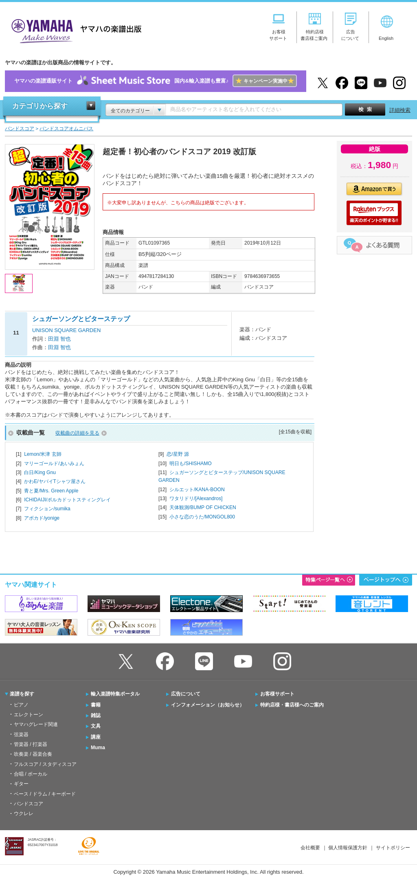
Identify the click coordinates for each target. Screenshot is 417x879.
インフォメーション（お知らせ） (207, 705)
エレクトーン (28, 714)
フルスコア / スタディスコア (45, 764)
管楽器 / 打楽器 (30, 744)
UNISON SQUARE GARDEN (66, 330)
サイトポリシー (393, 848)
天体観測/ (202, 507)
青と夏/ (51, 491)
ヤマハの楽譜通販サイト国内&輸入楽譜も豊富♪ (155, 81)
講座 (96, 737)
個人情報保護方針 (347, 848)
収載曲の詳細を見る (77, 433)
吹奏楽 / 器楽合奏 (33, 754)
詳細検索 (399, 110)
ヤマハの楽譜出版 (74, 30)
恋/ (178, 454)
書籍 (96, 705)
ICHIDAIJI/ (67, 500)
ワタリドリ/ (196, 498)
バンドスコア (28, 804)
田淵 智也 (59, 339)
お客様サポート (277, 694)
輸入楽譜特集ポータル (115, 694)
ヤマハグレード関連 (36, 724)
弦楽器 (21, 734)
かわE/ (55, 481)
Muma (98, 747)
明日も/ (190, 463)
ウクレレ (23, 813)
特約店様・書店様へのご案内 (292, 705)
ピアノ (21, 705)
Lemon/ (42, 454)
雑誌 (96, 715)
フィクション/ (47, 509)
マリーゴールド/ (54, 463)
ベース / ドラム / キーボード (45, 794)
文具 (96, 726)
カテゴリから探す (40, 106)
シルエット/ (197, 489)
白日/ (40, 472)
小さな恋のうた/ (202, 517)
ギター (21, 784)
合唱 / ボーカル (30, 774)
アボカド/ (41, 518)
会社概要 (310, 848)
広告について (185, 694)
